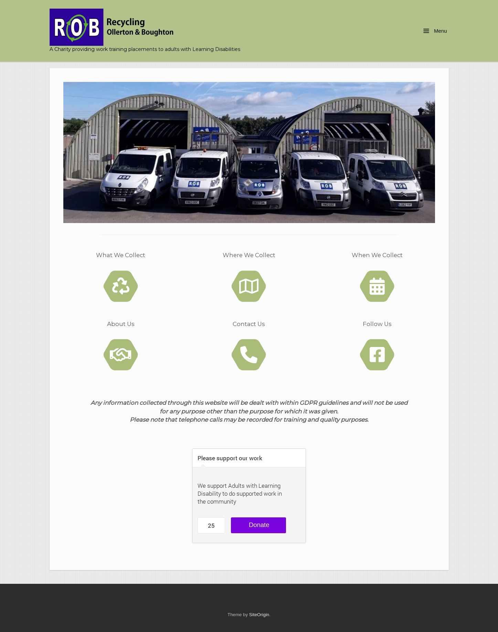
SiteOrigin (259, 614)
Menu (435, 31)
